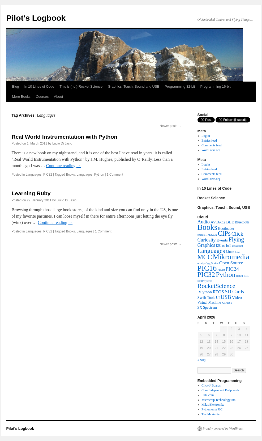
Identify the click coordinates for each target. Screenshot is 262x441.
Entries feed (209, 140)
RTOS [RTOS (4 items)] (218, 291)
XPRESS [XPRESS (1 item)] (227, 302)
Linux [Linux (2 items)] (230, 252)
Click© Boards (211, 385)
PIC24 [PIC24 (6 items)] (232, 269)
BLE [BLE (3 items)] (230, 222)
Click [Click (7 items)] (237, 234)
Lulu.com (207, 395)
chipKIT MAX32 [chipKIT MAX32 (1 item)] (207, 234)
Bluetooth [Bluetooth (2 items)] (242, 222)
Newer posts (170, 126)
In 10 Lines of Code (39, 86)
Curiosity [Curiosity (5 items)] (206, 240)
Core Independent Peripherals (220, 390)
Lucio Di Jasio (62, 143)
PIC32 (47, 174)
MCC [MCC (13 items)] (204, 257)
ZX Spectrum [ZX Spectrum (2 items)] (207, 307)
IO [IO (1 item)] (223, 245)
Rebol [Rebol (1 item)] (239, 275)
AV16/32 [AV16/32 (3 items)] (218, 222)
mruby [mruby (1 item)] (201, 263)
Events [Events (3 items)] (222, 240)
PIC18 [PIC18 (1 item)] (221, 269)
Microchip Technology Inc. (218, 400)
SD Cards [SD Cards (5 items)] (234, 291)
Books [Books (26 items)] (207, 227)
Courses (42, 97)
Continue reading (63, 165)
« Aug (201, 360)
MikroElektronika (212, 404)
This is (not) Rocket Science (80, 86)
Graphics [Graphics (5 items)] (206, 245)
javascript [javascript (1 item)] (237, 245)
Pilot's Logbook (36, 18)
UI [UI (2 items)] (218, 298)
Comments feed (211, 145)
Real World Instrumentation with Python (65, 137)
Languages (33, 174)
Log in (205, 136)
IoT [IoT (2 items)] (228, 246)
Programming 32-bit (180, 86)
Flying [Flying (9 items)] (236, 239)
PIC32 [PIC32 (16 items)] (206, 274)
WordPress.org (210, 150)
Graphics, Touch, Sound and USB (133, 86)
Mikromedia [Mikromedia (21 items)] (231, 257)
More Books (21, 97)
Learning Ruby (31, 193)
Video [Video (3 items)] (237, 297)
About (58, 97)
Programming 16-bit (215, 86)
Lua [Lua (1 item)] (237, 252)
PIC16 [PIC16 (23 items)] (207, 268)
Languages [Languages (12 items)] (211, 250)
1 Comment (115, 174)
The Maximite (210, 414)
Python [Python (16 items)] (225, 274)
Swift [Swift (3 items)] (202, 297)
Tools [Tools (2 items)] (211, 298)
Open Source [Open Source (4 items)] (231, 262)
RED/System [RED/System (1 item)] (204, 280)
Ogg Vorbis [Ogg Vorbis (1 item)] (211, 263)
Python (99, 174)
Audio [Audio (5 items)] (203, 221)
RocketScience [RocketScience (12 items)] (216, 285)
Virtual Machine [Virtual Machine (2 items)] (209, 302)
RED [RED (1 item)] (246, 275)
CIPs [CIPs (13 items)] (224, 233)
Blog (15, 86)
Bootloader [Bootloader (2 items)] (226, 229)
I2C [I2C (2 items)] (218, 246)
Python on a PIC (211, 409)
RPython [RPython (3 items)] (204, 292)
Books (70, 174)
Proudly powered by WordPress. (223, 428)
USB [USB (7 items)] (226, 297)
